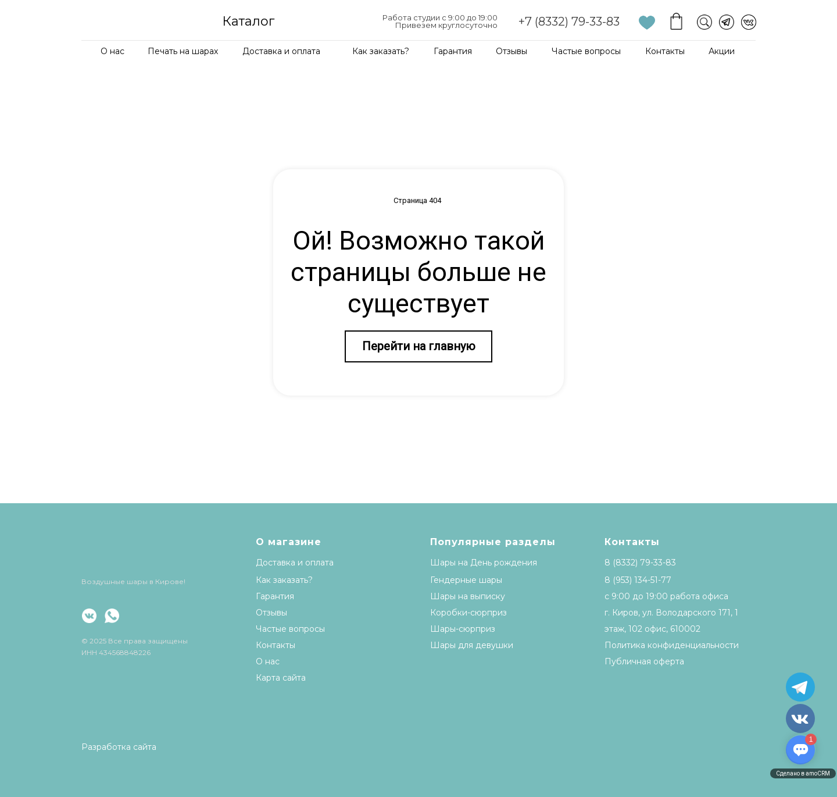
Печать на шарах (183, 51)
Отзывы (511, 51)
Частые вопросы (586, 51)
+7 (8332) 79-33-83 (569, 22)
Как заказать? (380, 51)
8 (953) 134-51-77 (637, 580)
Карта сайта (281, 678)
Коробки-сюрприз (468, 612)
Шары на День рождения (483, 562)
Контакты (665, 51)
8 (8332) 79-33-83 (640, 562)
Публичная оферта (644, 661)
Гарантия (453, 51)
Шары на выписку (467, 596)
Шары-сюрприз (462, 629)
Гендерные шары (466, 580)
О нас (112, 51)
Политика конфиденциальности (671, 645)
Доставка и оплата (281, 51)
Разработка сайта (118, 747)
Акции (722, 51)
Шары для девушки (471, 645)
